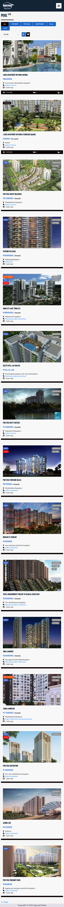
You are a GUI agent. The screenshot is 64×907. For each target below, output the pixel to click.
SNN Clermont (8, 652)
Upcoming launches (25, 719)
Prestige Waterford (10, 766)
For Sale (26, 24)
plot (5, 28)
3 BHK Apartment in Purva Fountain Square (19, 135)
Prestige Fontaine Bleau (12, 480)
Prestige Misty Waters (11, 423)
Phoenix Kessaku (9, 252)
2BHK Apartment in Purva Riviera (15, 75)
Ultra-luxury (9, 262)
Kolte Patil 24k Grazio (11, 366)
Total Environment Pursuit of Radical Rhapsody (21, 594)
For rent (14, 24)
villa (51, 24)
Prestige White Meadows (12, 194)
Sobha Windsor (9, 709)
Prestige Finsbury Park (11, 880)
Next (6, 902)
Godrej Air (7, 823)
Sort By (6, 34)
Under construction (19, 319)
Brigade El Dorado (10, 537)
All (5, 24)
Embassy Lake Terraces (11, 309)
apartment (39, 24)
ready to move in (10, 85)
